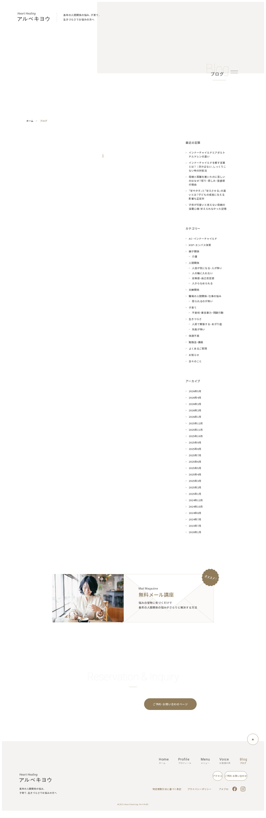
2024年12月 (196, 503)
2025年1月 (195, 496)
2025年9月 (195, 445)
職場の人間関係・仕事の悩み (205, 299)
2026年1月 (195, 419)
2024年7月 (195, 522)
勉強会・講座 (196, 345)
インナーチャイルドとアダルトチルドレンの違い (207, 155)
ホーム (29, 120)
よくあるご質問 (198, 351)
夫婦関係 (194, 292)
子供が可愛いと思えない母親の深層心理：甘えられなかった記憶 (208, 209)
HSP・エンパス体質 (200, 248)
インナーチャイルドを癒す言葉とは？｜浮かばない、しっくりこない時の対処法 (207, 167)
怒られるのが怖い (202, 304)
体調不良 (194, 338)
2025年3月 (195, 484)
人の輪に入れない (202, 276)
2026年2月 (195, 413)
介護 (194, 259)
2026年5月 (195, 394)
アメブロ (224, 794)
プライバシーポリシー (200, 794)
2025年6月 (195, 464)
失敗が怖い (198, 332)
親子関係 (194, 254)
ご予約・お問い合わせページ (170, 707)
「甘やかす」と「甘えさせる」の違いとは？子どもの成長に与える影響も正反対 (207, 197)
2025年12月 (196, 426)
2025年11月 (196, 432)
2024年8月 (195, 516)
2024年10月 (196, 509)
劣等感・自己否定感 (203, 281)
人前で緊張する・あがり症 (207, 327)
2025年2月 (195, 490)
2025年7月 (195, 458)
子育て (193, 310)
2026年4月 (195, 400)
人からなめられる (202, 286)
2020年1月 (195, 535)
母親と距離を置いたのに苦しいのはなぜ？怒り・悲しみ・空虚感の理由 (207, 182)
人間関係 (194, 266)
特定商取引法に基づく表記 (168, 794)
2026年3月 (195, 407)
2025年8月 (195, 451)
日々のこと (195, 364)
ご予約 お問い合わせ (225, 781)
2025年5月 (195, 471)
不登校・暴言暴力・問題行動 (208, 315)
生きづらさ (195, 322)
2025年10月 (196, 439)
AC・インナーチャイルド (203, 241)
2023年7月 (195, 528)
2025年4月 (195, 477)
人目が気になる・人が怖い (207, 271)
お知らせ (194, 357)
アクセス (185, 781)
